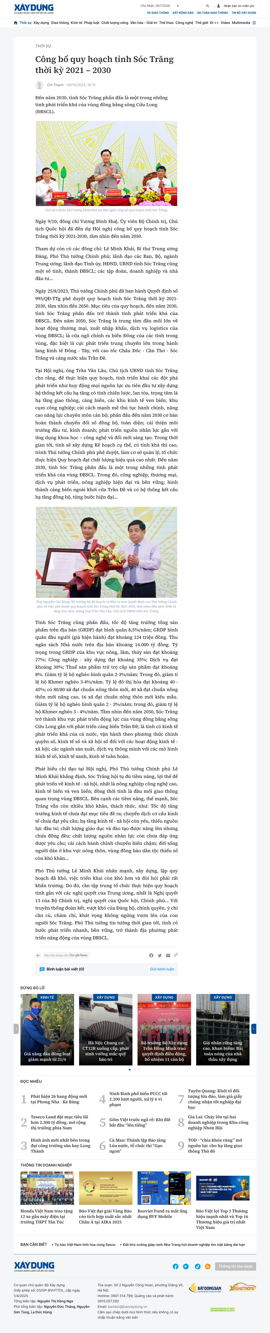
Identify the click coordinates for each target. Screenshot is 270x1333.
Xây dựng (41, 23)
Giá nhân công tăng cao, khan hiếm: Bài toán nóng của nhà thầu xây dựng (223, 1051)
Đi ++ (214, 23)
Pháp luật (91, 23)
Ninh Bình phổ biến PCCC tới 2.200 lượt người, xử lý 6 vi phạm (138, 1099)
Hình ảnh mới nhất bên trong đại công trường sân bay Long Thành (60, 1145)
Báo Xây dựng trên (66, 955)
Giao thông (60, 23)
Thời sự (25, 23)
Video (225, 23)
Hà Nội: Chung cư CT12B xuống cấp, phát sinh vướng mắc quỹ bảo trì (106, 1051)
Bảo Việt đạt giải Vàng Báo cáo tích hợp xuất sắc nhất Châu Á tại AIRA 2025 (105, 1216)
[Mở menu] (254, 23)
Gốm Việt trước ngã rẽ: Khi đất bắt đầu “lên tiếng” (139, 1122)
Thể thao (166, 23)
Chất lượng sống (114, 23)
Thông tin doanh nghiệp (46, 1165)
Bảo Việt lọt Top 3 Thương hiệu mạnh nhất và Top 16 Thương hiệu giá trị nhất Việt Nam (222, 1219)
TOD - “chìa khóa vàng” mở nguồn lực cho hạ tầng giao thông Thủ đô (215, 1145)
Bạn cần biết (33, 1244)
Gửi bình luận (162, 969)
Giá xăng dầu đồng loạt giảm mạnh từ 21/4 (47, 1056)
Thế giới (201, 23)
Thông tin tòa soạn (236, 1266)
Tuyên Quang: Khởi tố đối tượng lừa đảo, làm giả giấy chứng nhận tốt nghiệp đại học (215, 1099)
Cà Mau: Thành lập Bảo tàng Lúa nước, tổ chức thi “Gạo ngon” (137, 1145)
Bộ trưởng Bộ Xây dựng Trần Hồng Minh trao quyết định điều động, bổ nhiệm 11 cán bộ (164, 1051)
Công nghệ (184, 23)
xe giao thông (158, 13)
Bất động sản (183, 13)
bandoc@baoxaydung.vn (127, 1306)
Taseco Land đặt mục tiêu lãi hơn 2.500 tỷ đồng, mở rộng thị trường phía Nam (59, 1122)
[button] (130, 1070)
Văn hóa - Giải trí (143, 23)
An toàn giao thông (212, 13)
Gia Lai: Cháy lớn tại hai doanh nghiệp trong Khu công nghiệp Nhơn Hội (218, 1122)
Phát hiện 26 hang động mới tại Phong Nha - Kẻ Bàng (59, 1099)
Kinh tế (76, 23)
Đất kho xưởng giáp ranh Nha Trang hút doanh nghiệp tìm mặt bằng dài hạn (184, 1244)
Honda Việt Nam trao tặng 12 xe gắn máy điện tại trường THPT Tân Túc (46, 1216)
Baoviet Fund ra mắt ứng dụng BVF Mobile (163, 1213)
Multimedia (241, 23)
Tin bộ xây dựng (244, 13)
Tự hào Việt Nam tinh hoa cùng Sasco (85, 1244)
